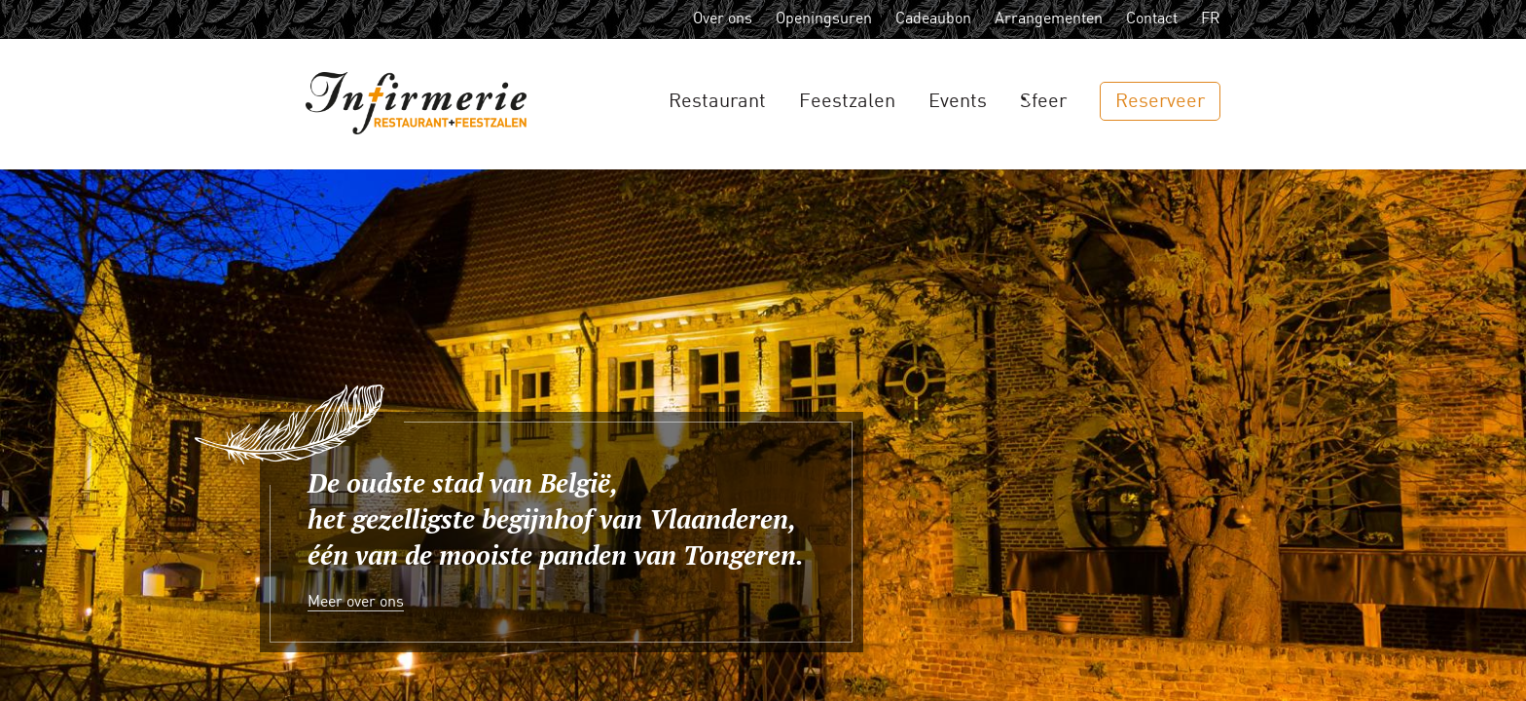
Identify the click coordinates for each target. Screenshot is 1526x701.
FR (1210, 19)
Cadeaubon (933, 19)
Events (957, 102)
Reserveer (1160, 102)
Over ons (722, 19)
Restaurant (717, 102)
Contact (1152, 19)
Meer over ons (356, 602)
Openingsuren (824, 19)
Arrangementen (1049, 19)
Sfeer (1043, 102)
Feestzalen (847, 102)
